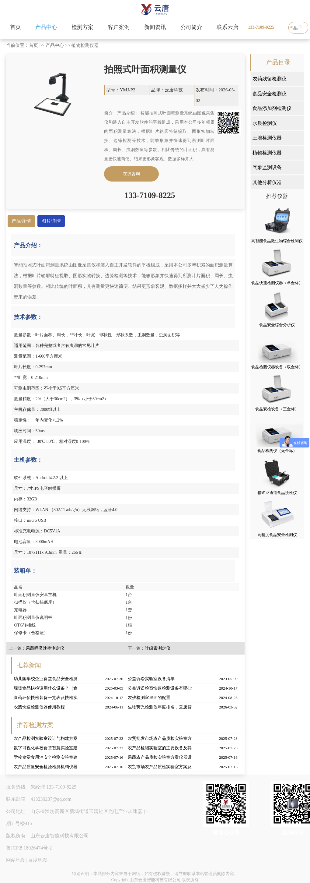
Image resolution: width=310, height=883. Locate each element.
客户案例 (119, 27)
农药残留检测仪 (270, 78)
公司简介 (191, 27)
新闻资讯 (155, 27)
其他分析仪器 (267, 182)
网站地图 (16, 860)
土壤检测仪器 (267, 137)
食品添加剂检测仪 (272, 108)
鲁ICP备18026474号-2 (29, 847)
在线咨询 (131, 173)
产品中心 (46, 27)
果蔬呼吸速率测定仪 (45, 648)
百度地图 (37, 860)
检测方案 (82, 27)
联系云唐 (228, 27)
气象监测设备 (267, 167)
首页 (15, 27)
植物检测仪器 (85, 45)
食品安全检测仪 (270, 93)
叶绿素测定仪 (157, 648)
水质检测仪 (265, 123)
